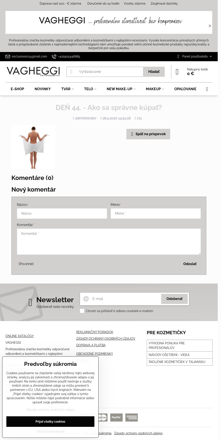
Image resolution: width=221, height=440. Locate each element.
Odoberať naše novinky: (55, 307)
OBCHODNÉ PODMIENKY (94, 354)
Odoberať (174, 299)
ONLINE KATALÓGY (19, 336)
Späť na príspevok (147, 134)
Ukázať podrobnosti (50, 431)
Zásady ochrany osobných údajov (138, 433)
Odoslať (189, 264)
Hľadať (153, 72)
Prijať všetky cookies (50, 421)
